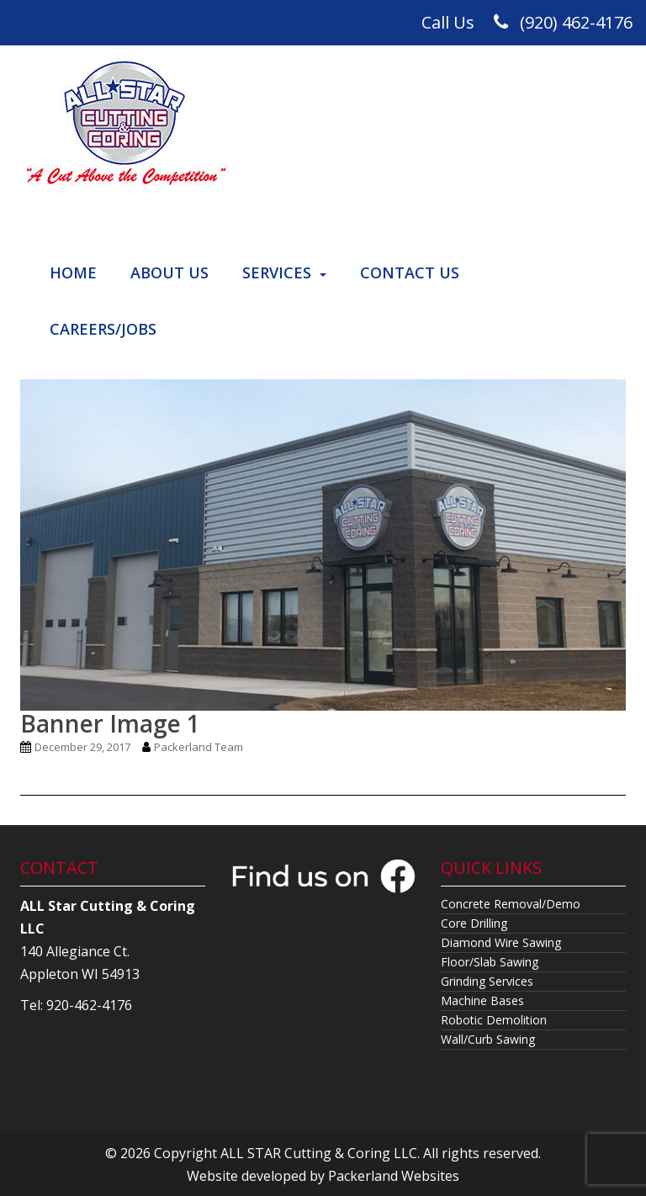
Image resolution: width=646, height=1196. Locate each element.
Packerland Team (198, 746)
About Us (169, 272)
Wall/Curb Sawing (488, 1039)
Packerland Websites (393, 1176)
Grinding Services (487, 981)
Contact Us (409, 272)
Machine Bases (482, 1000)
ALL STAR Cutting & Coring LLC (318, 1153)
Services (276, 272)
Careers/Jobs (103, 328)
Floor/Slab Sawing (489, 962)
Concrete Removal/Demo (510, 904)
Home (73, 272)
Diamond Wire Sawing (501, 942)
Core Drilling (474, 923)
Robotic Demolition (494, 1020)
